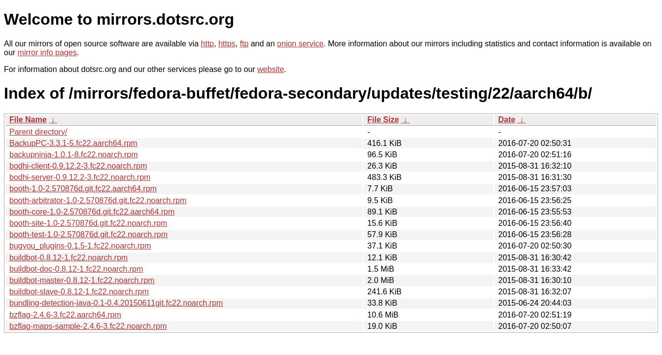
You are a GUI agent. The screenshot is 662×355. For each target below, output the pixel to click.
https (227, 43)
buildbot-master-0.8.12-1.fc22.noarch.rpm (81, 280)
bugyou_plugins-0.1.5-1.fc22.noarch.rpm (80, 246)
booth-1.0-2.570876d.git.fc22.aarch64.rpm (83, 188)
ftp (244, 43)
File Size (383, 119)
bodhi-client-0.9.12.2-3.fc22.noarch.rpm (78, 166)
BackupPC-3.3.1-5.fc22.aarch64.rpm (73, 143)
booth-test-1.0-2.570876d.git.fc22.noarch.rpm (88, 234)
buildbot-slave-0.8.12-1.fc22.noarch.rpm (79, 291)
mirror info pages (47, 52)
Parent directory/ (38, 132)
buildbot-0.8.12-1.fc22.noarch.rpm (68, 257)
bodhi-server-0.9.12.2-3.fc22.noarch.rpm (79, 177)
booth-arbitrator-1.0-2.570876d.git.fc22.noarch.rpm (97, 200)
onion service (300, 43)
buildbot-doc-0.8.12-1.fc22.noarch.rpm (76, 269)
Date (507, 119)
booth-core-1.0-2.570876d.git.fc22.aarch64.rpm (91, 212)
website (270, 69)
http (207, 43)
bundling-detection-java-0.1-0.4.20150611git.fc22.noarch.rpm (116, 303)
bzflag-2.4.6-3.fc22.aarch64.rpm (65, 315)
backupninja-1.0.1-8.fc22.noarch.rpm (73, 154)
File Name (28, 119)
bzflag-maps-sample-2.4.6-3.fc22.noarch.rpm (88, 326)
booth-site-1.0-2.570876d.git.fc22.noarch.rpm (88, 223)
